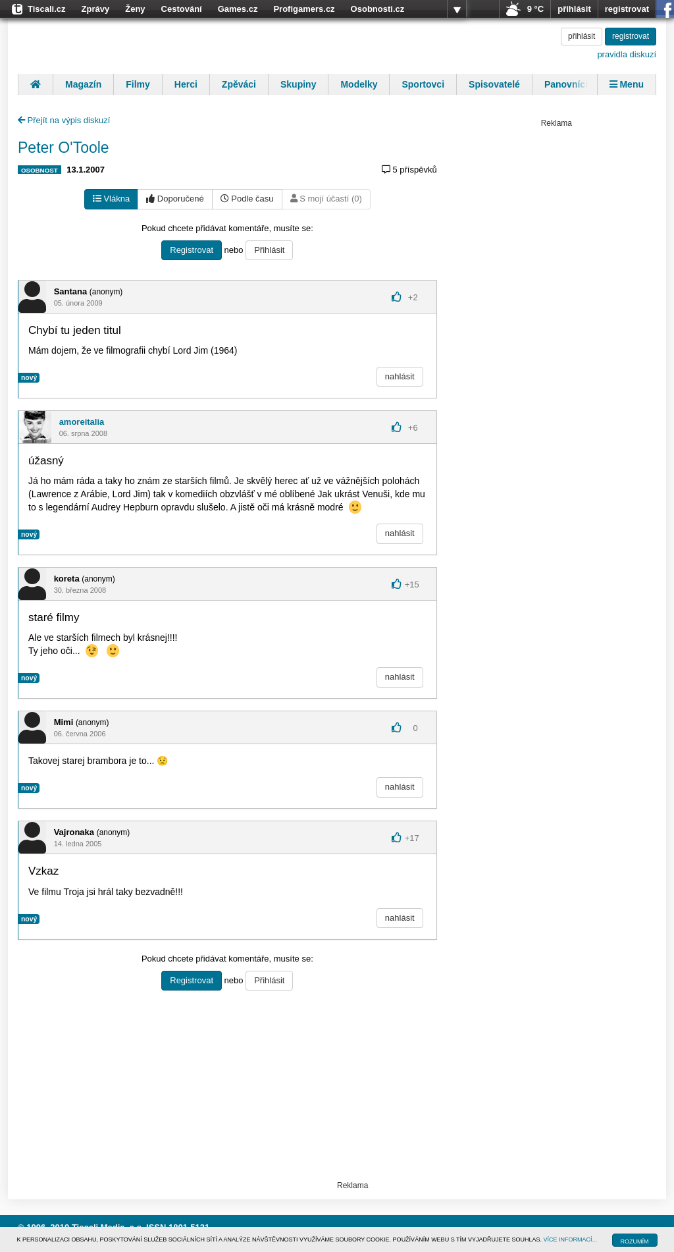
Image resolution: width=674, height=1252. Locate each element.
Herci (185, 84)
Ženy (135, 9)
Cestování (181, 9)
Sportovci (423, 84)
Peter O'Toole (63, 147)
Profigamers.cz (303, 9)
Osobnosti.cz (378, 9)
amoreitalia (82, 422)
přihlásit (574, 9)
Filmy (138, 84)
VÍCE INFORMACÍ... (571, 1239)
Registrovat (191, 250)
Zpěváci (239, 84)
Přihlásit (269, 250)
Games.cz (238, 9)
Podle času (247, 199)
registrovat (627, 9)
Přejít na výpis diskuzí (64, 120)
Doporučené (174, 199)
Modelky (358, 84)
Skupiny (298, 84)
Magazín (83, 84)
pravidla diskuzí (626, 54)
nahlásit (400, 376)
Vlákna (111, 199)
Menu (626, 84)
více (457, 9)
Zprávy (96, 9)
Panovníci (566, 84)
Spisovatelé (494, 84)
